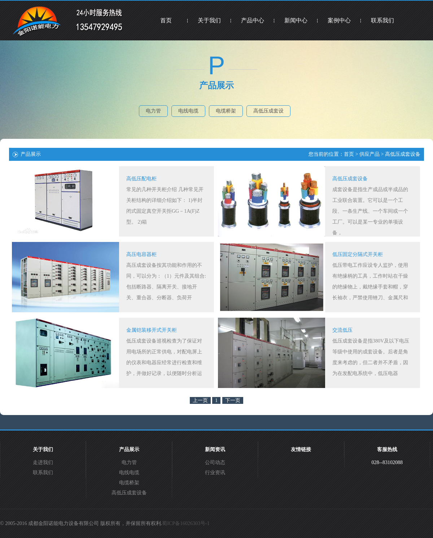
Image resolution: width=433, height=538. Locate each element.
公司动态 (215, 462)
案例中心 (339, 20)
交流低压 (342, 330)
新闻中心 (295, 20)
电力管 (153, 111)
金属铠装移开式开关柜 (151, 330)
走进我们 (43, 462)
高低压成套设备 (402, 154)
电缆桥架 (226, 111)
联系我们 (382, 20)
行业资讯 (215, 472)
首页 (166, 20)
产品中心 (252, 20)
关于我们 (209, 20)
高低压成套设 (268, 111)
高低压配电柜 (141, 178)
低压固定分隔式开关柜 (357, 254)
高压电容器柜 (141, 254)
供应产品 (369, 154)
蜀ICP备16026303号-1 (185, 523)
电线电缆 (188, 111)
